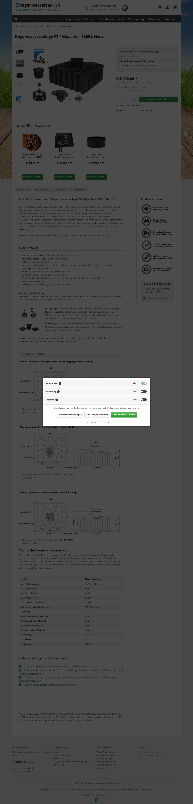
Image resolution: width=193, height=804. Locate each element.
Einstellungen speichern (97, 414)
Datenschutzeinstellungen (70, 414)
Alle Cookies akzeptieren (123, 414)
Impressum (89, 422)
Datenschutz (103, 422)
